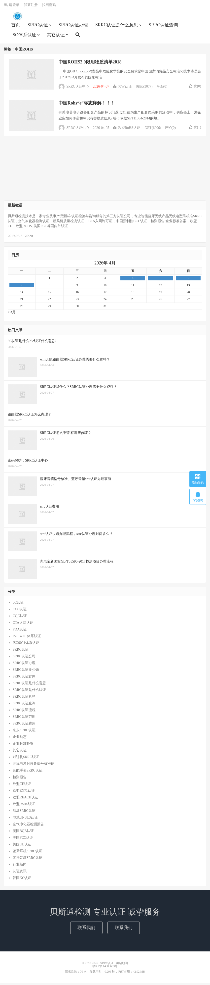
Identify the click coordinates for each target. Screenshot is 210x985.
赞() (195, 88)
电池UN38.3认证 (25, 819)
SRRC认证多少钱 (26, 672)
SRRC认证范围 (24, 719)
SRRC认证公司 (24, 658)
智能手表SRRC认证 (27, 772)
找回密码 (49, 6)
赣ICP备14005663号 (105, 968)
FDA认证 (20, 631)
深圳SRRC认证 (24, 813)
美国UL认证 (22, 846)
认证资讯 (20, 873)
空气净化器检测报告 (28, 826)
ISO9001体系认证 (26, 645)
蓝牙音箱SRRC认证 (27, 860)
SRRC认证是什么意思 (116, 26)
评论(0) (161, 88)
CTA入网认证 (23, 624)
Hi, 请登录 (11, 6)
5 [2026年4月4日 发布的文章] (160, 280)
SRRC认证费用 (24, 725)
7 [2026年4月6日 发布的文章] (21, 287)
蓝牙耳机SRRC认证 (27, 853)
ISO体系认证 (23, 36)
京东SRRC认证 (24, 732)
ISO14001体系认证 (27, 638)
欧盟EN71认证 (24, 792)
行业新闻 (20, 866)
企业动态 (20, 739)
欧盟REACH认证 (25, 799)
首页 (15, 26)
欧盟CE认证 (22, 786)
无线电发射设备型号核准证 (33, 766)
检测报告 (20, 779)
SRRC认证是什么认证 (29, 692)
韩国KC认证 (22, 880)
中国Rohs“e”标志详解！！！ (87, 105)
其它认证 (56, 36)
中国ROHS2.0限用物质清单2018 (90, 63)
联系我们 (86, 929)
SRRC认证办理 (73, 26)
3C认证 (18, 604)
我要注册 (31, 6)
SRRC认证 (17, 18)
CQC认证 (20, 618)
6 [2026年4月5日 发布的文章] (188, 280)
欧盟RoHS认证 (126, 130)
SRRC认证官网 (24, 678)
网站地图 (122, 965)
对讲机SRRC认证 (26, 759)
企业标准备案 (23, 745)
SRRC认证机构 (24, 698)
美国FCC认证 (23, 839)
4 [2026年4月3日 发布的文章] (133, 280)
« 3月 (12, 314)
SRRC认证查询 (163, 26)
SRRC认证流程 (24, 712)
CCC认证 (20, 611)
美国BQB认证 (23, 833)
